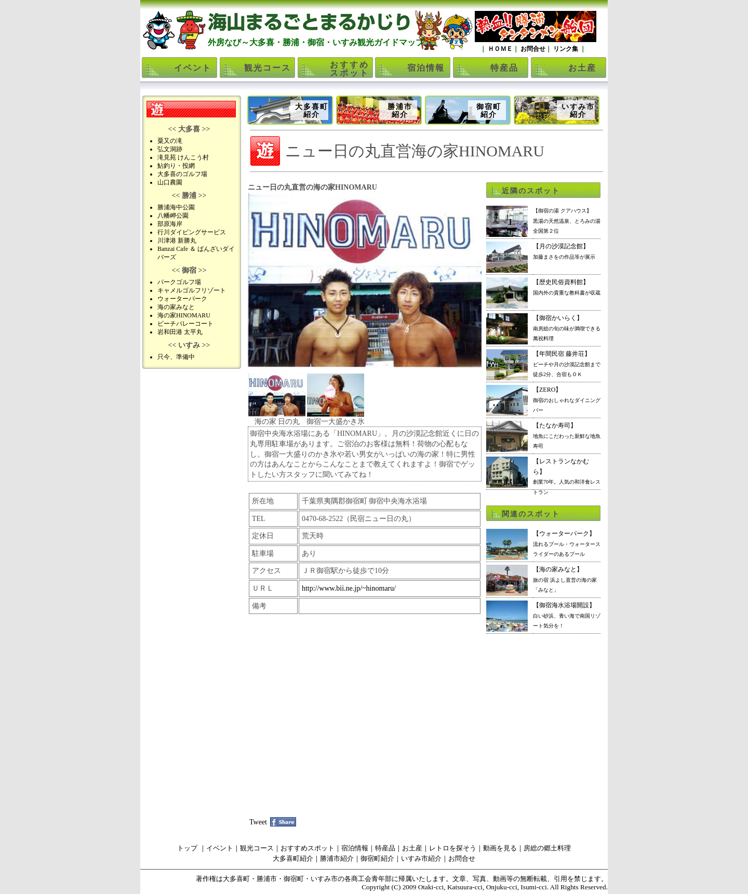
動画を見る (500, 848)
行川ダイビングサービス (191, 232)
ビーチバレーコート (185, 323)
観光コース (267, 67)
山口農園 (169, 182)
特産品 (504, 67)
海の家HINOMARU (183, 315)
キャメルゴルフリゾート (191, 290)
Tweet (258, 822)
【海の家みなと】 (565, 579)
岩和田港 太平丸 (180, 332)
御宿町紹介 (488, 110)
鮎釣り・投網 (176, 165)
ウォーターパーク (182, 298)
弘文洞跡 (169, 149)
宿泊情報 (426, 67)
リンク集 (566, 48)
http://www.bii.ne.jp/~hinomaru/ (349, 588)
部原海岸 (169, 224)
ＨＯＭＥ (499, 48)
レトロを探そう (452, 848)
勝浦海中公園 (176, 207)
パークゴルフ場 (179, 282)
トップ (187, 848)
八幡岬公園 (173, 215)
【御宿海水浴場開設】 (566, 615)
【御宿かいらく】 (566, 327)
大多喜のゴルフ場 (182, 174)
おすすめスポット (349, 68)
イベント (192, 67)
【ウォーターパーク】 (566, 543)
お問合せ (532, 48)
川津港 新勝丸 (176, 240)
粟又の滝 (169, 140)
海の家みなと (176, 307)
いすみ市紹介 (578, 110)
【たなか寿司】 (566, 435)
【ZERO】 (566, 399)
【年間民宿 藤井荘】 (566, 363)
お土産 (582, 67)
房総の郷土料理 (547, 848)
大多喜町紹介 (311, 110)
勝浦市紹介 (400, 110)
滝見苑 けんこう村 (183, 157)
